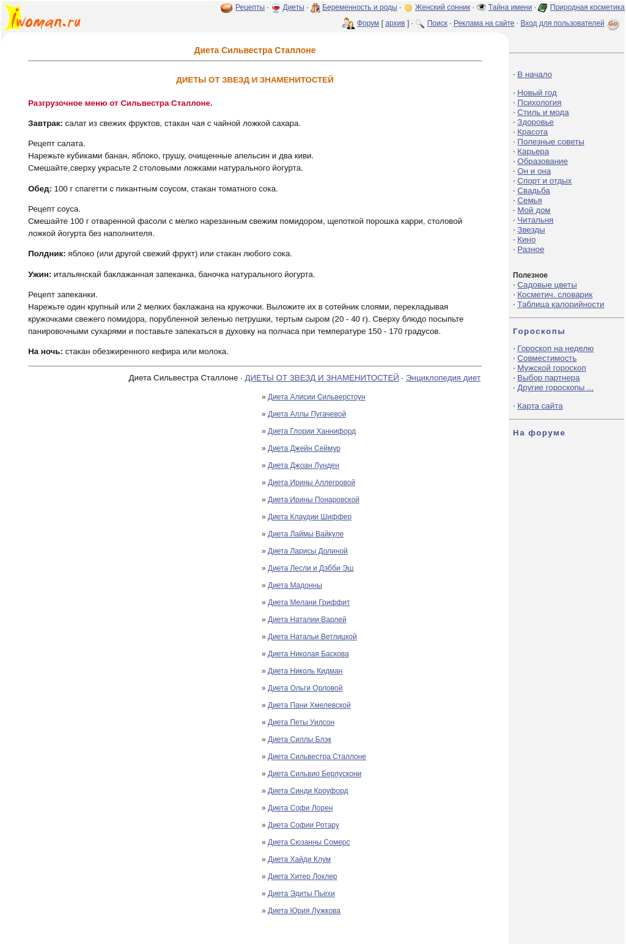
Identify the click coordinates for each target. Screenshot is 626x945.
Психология (539, 102)
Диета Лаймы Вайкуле (306, 534)
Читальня (535, 219)
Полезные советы (550, 141)
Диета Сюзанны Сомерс (309, 842)
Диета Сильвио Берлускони (314, 773)
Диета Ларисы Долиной (308, 551)
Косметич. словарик (554, 294)
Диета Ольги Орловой (305, 688)
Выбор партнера (548, 377)
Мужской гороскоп (551, 367)
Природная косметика (587, 7)
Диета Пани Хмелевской (309, 705)
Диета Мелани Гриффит (309, 602)
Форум (368, 23)
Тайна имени (510, 7)
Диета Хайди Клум (299, 859)
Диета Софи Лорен (300, 808)
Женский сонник (442, 7)
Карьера (533, 151)
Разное (530, 249)
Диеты (293, 7)
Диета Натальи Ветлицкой (312, 636)
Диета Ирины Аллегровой (311, 482)
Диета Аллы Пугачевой (307, 414)
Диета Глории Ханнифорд (312, 431)
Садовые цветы (546, 284)
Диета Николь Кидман (305, 671)
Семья (529, 200)
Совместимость (546, 358)
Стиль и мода (543, 112)
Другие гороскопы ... (555, 387)
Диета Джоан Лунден (303, 465)
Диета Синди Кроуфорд (308, 791)
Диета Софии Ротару (303, 825)
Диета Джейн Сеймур (304, 448)
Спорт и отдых (544, 180)
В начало (534, 74)
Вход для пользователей (571, 23)
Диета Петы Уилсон (301, 722)
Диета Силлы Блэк (299, 739)
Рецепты (250, 7)
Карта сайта (539, 405)
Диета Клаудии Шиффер (310, 517)
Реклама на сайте (484, 23)
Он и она (534, 171)
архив (395, 23)
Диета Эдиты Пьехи (301, 893)
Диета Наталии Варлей (307, 619)
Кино (526, 239)
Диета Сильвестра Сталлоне (317, 756)
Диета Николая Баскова (308, 654)
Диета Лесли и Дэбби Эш (310, 568)
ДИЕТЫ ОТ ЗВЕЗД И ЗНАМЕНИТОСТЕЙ (322, 377)
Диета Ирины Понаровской (313, 499)
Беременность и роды (359, 7)
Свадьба (533, 190)
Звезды (531, 229)
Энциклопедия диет (443, 377)
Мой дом (533, 210)
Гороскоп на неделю (555, 348)
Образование (542, 161)
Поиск (437, 23)
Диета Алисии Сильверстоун (317, 397)
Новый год (536, 92)
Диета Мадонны (295, 585)
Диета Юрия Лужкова (304, 910)
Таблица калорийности (560, 304)
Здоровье (535, 122)
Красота (532, 131)
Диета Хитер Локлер (302, 876)
